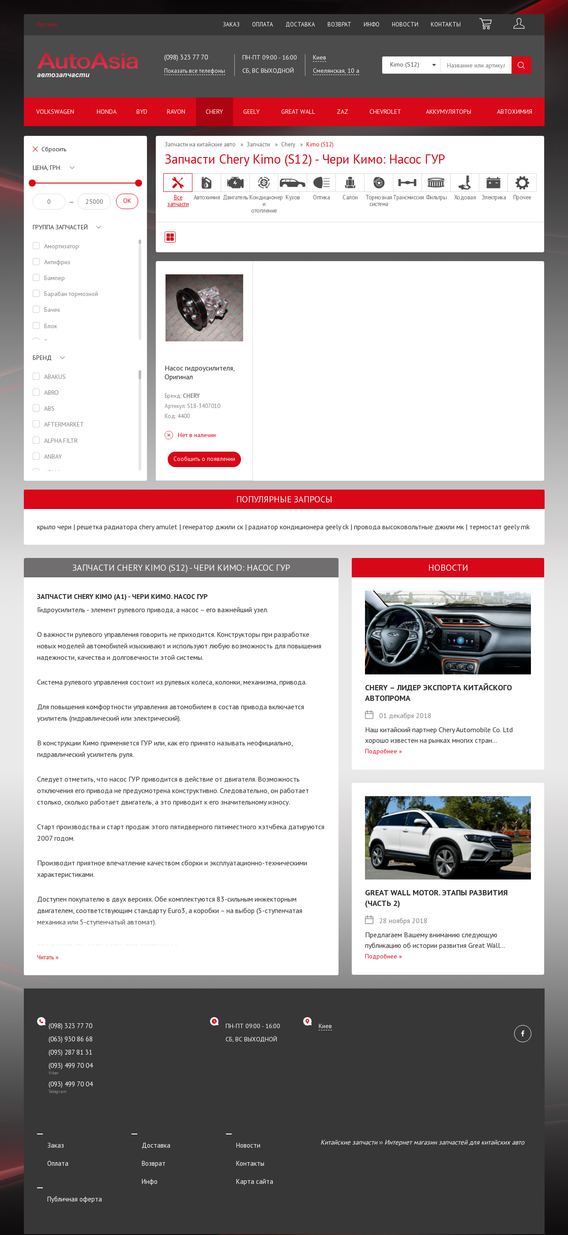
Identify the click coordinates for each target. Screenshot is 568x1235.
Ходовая (464, 187)
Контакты (446, 24)
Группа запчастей (60, 227)
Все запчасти (177, 190)
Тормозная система (378, 190)
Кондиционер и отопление (263, 193)
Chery (214, 112)
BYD (141, 112)
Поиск (521, 65)
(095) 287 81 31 (70, 1052)
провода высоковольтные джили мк (409, 526)
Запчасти (258, 144)
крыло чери (54, 526)
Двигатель (235, 187)
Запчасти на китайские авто (200, 144)
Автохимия (514, 112)
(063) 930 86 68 (71, 1039)
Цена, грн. (47, 168)
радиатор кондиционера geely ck (298, 526)
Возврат (339, 24)
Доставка (300, 24)
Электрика (493, 187)
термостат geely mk (499, 526)
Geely (251, 112)
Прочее (522, 187)
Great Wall (298, 112)
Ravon (176, 112)
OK (127, 201)
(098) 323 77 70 (186, 57)
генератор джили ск (213, 526)
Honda (107, 112)
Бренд (42, 358)
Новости (405, 24)
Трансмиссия (407, 187)
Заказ (231, 24)
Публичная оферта (64, 1178)
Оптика (321, 187)
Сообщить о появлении (204, 459)
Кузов (292, 187)
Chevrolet (385, 112)
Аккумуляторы (448, 112)
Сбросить (53, 149)
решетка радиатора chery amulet (127, 526)
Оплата (262, 24)
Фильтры (436, 187)
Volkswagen (55, 112)
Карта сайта (244, 1166)
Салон (350, 187)
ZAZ (342, 112)
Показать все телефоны (194, 71)
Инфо (372, 24)
